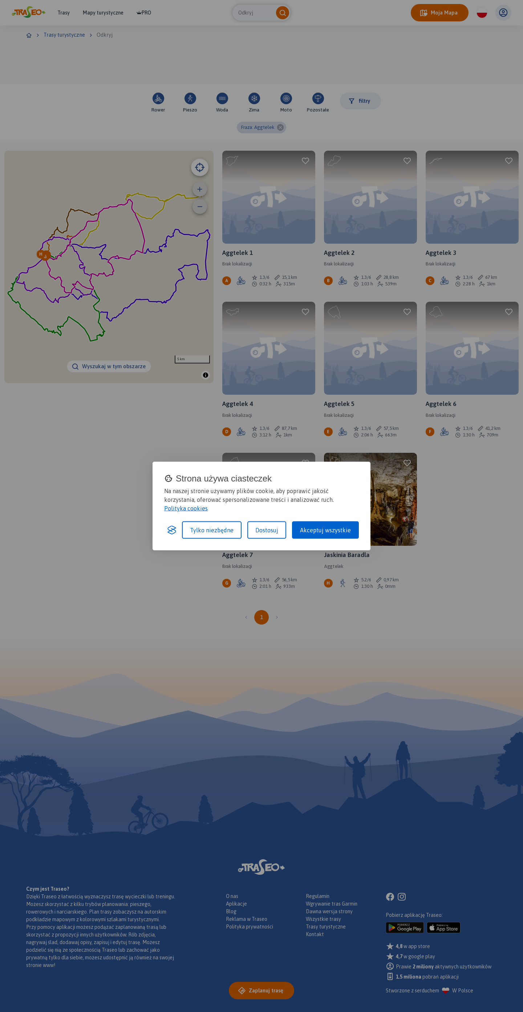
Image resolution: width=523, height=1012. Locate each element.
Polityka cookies (186, 508)
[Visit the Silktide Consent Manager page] (171, 530)
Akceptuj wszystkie (325, 530)
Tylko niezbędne (212, 530)
